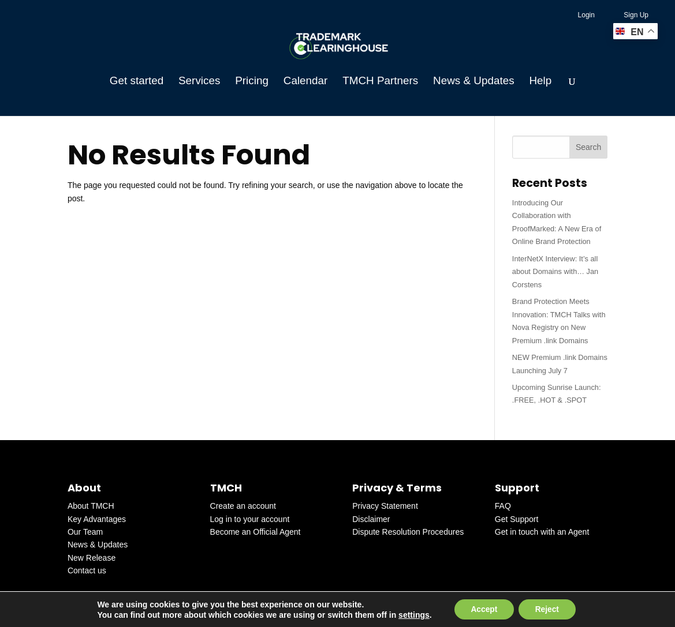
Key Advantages (97, 519)
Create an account (243, 505)
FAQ (503, 505)
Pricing (251, 82)
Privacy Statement (385, 505)
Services (199, 82)
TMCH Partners (380, 82)
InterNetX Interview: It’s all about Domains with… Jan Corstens (555, 271)
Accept (483, 609)
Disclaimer (371, 519)
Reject (548, 609)
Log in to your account (250, 519)
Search (588, 147)
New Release (91, 557)
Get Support (517, 519)
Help (540, 82)
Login (586, 15)
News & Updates (473, 82)
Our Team (85, 531)
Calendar (306, 82)
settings (412, 614)
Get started (136, 82)
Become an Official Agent (255, 531)
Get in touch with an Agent (542, 531)
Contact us (87, 570)
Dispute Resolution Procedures (408, 531)
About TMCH (91, 505)
